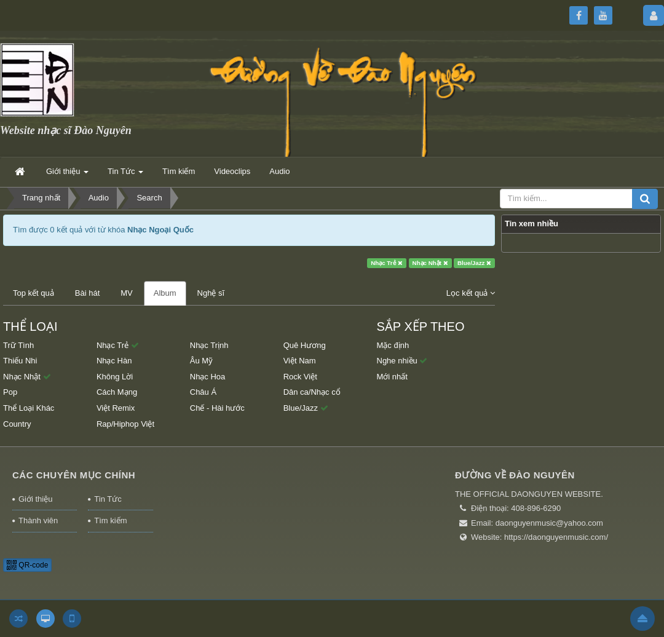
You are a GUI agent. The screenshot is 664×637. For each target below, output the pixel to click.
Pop (10, 392)
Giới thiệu (35, 499)
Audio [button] (279, 171)
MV (127, 293)
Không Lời (115, 376)
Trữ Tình (18, 345)
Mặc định (393, 345)
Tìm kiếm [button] (178, 171)
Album (165, 293)
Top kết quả (33, 293)
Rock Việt (300, 376)
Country (17, 424)
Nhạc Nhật (430, 262)
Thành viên (38, 520)
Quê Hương (304, 345)
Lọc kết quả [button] (470, 293)
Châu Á (203, 392)
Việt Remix (116, 408)
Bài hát (87, 293)
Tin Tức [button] (125, 175)
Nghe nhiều (402, 360)
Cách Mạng (117, 392)
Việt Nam (299, 360)
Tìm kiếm (110, 520)
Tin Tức (107, 499)
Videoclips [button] (232, 171)
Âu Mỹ (201, 360)
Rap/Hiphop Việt (125, 424)
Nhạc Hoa (208, 376)
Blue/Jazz (474, 262)
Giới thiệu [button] (67, 175)
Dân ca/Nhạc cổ (312, 392)
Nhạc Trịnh (209, 345)
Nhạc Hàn (114, 360)
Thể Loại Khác (28, 408)
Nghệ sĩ (211, 293)
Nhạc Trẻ (387, 262)
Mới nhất (392, 376)
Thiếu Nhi (20, 360)
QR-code (27, 565)
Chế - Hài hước (217, 408)
